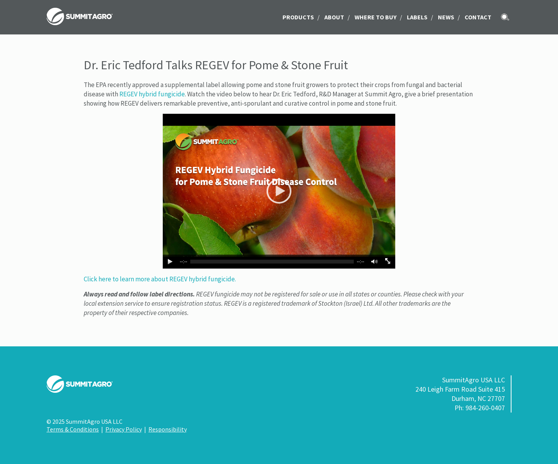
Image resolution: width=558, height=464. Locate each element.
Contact (478, 17)
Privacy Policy (123, 429)
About (334, 17)
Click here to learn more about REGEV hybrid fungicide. (160, 279)
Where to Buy (375, 17)
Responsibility (167, 429)
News (446, 17)
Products (298, 17)
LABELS (417, 17)
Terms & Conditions (72, 429)
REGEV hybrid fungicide (152, 94)
